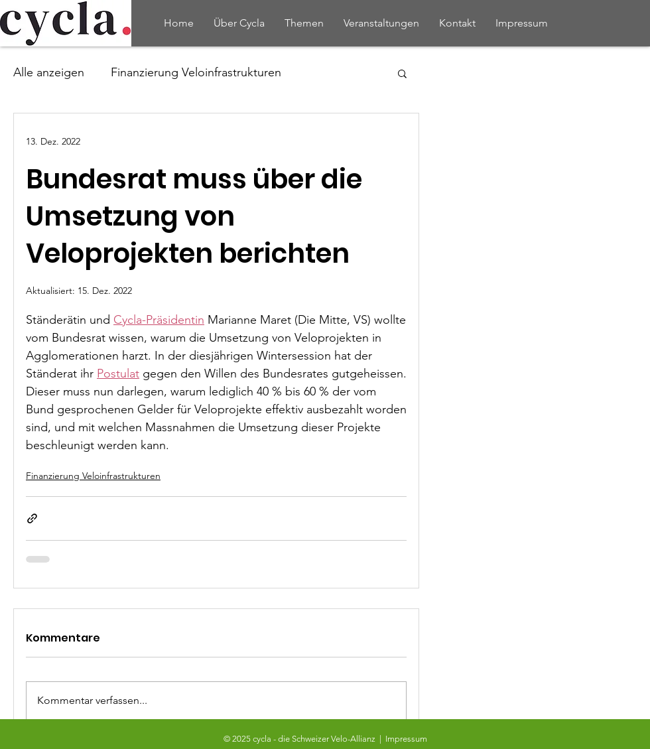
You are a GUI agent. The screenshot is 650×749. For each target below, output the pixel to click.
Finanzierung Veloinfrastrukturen (196, 72)
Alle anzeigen (48, 72)
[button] (402, 73)
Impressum (406, 739)
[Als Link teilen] (32, 518)
